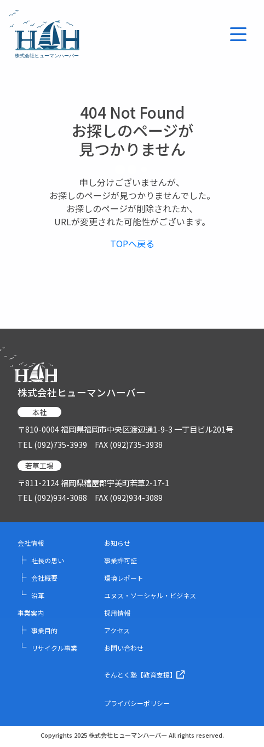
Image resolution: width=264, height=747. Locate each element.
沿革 (31, 595)
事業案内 (31, 612)
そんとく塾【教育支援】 (144, 674)
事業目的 (38, 630)
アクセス (117, 630)
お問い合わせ (124, 647)
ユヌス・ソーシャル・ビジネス (150, 595)
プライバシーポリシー (137, 703)
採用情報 (117, 612)
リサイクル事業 (47, 647)
